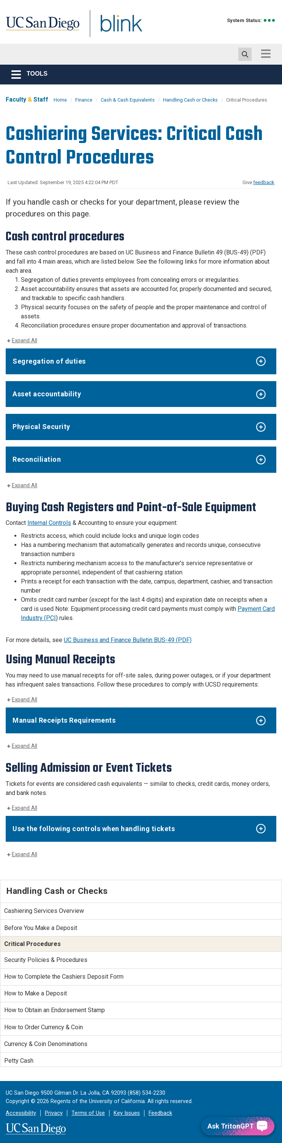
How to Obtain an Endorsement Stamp (54, 1010)
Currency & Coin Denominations (45, 1044)
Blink (114, 28)
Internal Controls (49, 522)
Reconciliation (37, 459)
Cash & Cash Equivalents (128, 100)
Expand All (24, 340)
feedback (263, 182)
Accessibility (21, 1113)
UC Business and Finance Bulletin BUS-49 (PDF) (128, 640)
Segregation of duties (49, 361)
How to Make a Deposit (35, 993)
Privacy (54, 1113)
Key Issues (127, 1113)
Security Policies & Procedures (45, 959)
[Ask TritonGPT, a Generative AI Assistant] (237, 1126)
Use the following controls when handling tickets (94, 829)
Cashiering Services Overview (44, 910)
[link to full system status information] (269, 20)
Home (60, 100)
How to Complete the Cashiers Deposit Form (64, 976)
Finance (83, 100)
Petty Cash (18, 1060)
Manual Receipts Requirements (64, 720)
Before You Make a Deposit (40, 928)
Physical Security (41, 427)
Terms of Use (88, 1113)
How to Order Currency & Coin (43, 1027)
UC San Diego (40, 28)
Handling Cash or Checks (190, 100)
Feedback (160, 1113)
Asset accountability (47, 394)
